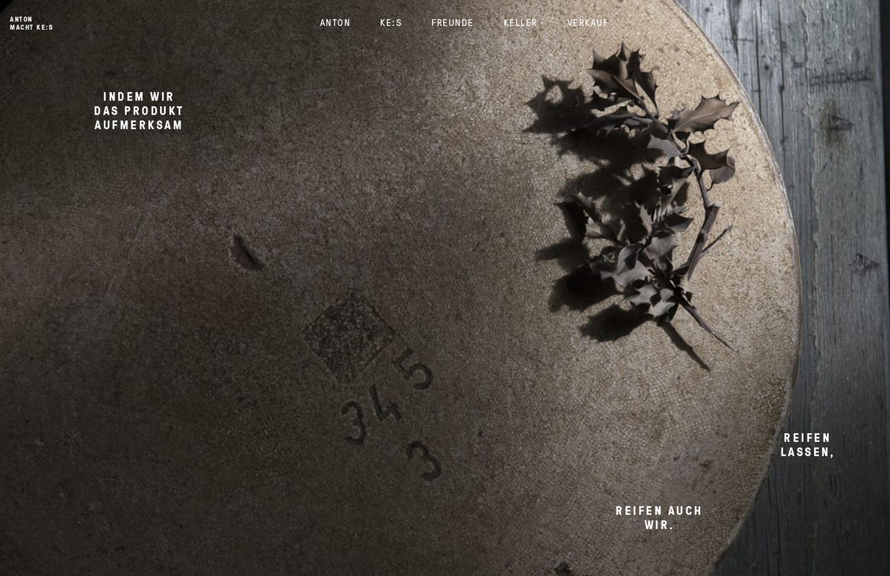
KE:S (391, 22)
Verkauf (588, 22)
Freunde (452, 22)
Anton (335, 22)
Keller (521, 22)
